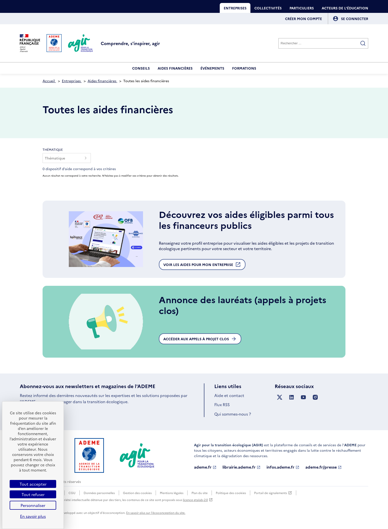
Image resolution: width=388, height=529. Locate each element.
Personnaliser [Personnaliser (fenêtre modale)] (33, 505)
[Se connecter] (354, 18)
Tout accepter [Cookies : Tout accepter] (33, 484)
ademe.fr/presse (323, 467)
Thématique (53, 149)
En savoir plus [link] (33, 516)
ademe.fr (205, 467)
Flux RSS (222, 404)
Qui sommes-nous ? (232, 414)
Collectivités (268, 7)
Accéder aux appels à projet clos (200, 339)
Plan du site (200, 493)
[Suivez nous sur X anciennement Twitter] (279, 397)
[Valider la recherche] (363, 43)
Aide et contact (229, 395)
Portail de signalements (273, 492)
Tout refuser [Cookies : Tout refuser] (33, 494)
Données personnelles (99, 493)
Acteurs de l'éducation (345, 7)
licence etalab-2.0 (198, 500)
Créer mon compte (303, 18)
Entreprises (235, 7)
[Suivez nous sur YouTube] (303, 397)
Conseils (141, 68)
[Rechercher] (323, 43)
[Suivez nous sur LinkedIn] (291, 397)
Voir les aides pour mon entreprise (202, 266)
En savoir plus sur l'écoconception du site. (155, 512)
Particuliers (302, 7)
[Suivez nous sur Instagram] (315, 397)
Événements (212, 68)
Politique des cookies (231, 493)
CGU (72, 493)
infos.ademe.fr (283, 467)
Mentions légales (171, 493)
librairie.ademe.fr (241, 467)
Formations (244, 68)
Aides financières (175, 68)
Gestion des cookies (137, 493)
